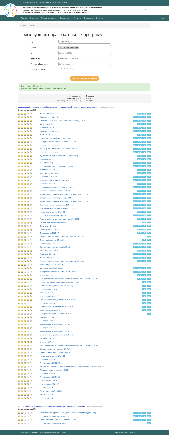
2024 (144, 113)
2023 (139, 113)
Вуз (32, 53)
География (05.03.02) (48, 321)
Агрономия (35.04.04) (48, 373)
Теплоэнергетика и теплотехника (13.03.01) (56, 180)
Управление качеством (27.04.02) (52, 356)
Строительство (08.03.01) (49, 117)
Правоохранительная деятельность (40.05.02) (57, 187)
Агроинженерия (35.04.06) (50, 377)
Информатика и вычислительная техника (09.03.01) (59, 272)
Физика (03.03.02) (46, 124)
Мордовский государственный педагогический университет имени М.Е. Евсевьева (51, 406)
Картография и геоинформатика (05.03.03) (56, 324)
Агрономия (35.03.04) (48, 359)
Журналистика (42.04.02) (49, 384)
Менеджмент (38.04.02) (49, 251)
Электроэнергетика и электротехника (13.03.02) (58, 142)
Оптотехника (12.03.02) (49, 243)
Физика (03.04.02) (46, 135)
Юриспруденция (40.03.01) (50, 114)
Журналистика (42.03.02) (49, 296)
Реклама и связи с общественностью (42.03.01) (58, 300)
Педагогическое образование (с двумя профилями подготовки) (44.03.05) (68, 413)
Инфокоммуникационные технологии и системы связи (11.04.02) (64, 201)
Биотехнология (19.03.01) (49, 145)
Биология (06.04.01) (47, 342)
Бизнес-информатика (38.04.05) (52, 265)
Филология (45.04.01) (48, 226)
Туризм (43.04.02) (46, 395)
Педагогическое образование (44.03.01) (55, 416)
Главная (24, 18)
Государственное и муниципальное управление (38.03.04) (62, 236)
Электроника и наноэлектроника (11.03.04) (56, 166)
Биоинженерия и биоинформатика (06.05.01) (57, 307)
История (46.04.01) (47, 398)
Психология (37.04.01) (48, 380)
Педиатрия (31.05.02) (48, 303)
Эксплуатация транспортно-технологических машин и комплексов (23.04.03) (69, 345)
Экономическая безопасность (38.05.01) (55, 191)
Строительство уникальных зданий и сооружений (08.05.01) (63, 121)
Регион (33, 47)
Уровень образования (39, 64)
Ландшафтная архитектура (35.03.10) (54, 370)
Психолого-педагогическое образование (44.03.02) (59, 420)
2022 (134, 117)
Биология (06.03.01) (47, 338)
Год (32, 42)
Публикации (88, 18)
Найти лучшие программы (84, 78)
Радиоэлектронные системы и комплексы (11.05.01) (60, 219)
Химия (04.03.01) (46, 163)
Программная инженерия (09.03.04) (53, 215)
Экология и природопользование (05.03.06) (56, 286)
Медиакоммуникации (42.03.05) (52, 310)
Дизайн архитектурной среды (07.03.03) (55, 138)
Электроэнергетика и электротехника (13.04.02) (58, 208)
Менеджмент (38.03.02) (49, 173)
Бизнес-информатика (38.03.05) (52, 240)
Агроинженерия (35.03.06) (50, 363)
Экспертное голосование (154, 10)
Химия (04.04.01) (46, 159)
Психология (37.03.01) (48, 289)
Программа (35, 58)
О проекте (34, 18)
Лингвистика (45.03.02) (48, 177)
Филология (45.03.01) (48, 170)
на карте (89, 101)
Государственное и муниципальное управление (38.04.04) (62, 261)
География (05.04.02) (48, 328)
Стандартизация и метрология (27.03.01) (55, 349)
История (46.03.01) (47, 293)
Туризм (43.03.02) (46, 275)
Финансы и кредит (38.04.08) (51, 268)
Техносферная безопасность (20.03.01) (55, 247)
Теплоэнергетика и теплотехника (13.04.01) (56, 205)
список (88, 98)
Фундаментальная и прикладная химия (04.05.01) (59, 156)
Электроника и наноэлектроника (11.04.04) (56, 198)
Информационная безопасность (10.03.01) (56, 314)
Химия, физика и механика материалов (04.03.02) (59, 149)
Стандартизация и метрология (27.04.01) (55, 352)
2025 (148, 113)
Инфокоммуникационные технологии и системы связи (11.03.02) (64, 194)
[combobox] (84, 42)
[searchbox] (84, 42)
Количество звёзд (38, 69)
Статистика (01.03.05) (48, 317)
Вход (162, 18)
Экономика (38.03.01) (48, 184)
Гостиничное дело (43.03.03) (51, 391)
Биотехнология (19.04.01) (49, 152)
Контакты (99, 18)
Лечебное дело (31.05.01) (49, 229)
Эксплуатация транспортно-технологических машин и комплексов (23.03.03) (69, 279)
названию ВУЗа (74, 98)
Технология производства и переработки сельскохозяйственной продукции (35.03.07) (72, 366)
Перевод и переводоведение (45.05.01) (55, 222)
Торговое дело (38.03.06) (49, 233)
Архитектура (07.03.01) (48, 128)
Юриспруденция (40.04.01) (50, 258)
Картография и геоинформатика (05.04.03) (56, 331)
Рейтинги (77, 18)
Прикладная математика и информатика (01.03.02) (59, 282)
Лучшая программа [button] (49, 18)
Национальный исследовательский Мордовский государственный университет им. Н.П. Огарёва (57, 107)
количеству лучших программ (69, 101)
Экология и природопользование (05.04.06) (56, 335)
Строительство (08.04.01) (49, 131)
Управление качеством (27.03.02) (52, 212)
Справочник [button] (65, 18)
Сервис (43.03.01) (47, 388)
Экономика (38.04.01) (48, 254)
